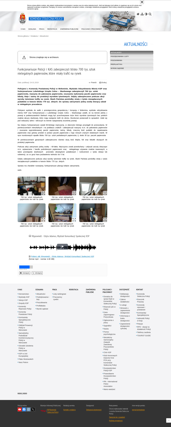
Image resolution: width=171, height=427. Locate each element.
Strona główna (23, 36)
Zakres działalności (124, 300)
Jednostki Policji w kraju (143, 319)
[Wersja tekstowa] (146, 14)
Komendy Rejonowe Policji (25, 307)
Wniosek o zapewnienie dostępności (125, 310)
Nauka (106, 329)
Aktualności (44, 36)
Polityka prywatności (116, 420)
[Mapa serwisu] (142, 14)
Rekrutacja (73, 289)
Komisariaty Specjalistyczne (143, 314)
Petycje (140, 324)
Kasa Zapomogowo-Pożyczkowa (109, 314)
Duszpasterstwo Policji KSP (110, 369)
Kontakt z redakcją (69, 409)
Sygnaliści (107, 326)
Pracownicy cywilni (57, 298)
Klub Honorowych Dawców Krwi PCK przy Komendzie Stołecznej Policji (110, 360)
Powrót (92, 83)
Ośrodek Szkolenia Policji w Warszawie (26, 348)
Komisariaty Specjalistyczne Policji (25, 319)
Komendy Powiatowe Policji (25, 313)
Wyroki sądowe (117, 68)
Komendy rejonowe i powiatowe (141, 307)
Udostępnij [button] (24, 273)
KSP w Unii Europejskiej (23, 355)
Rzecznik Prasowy (140, 300)
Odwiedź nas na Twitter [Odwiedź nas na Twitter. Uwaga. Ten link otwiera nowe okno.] (33, 409)
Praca (54, 289)
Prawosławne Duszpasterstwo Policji (110, 376)
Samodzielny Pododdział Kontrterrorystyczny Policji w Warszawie (26, 338)
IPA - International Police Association (110, 384)
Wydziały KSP (24, 297)
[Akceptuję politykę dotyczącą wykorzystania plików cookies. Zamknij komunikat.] (142, 2)
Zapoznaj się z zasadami (117, 417)
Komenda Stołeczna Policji (143, 295)
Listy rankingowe (59, 294)
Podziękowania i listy (120, 56)
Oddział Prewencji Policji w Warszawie (25, 327)
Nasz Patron (23, 362)
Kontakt (139, 289)
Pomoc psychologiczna (109, 333)
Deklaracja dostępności (125, 295)
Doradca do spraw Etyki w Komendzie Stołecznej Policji (110, 300)
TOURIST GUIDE (144, 336)
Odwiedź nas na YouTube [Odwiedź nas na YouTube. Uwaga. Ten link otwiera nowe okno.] (20, 409)
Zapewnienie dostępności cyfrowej (125, 326)
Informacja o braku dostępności (125, 318)
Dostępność (124, 289)
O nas (20, 289)
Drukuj (102, 83)
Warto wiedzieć (109, 389)
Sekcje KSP (23, 300)
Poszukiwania (116, 60)
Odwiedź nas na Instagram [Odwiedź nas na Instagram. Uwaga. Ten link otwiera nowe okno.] (28, 409)
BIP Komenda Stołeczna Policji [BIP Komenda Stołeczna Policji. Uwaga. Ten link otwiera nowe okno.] (52, 410)
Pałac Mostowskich (26, 359)
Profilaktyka (116, 64)
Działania (34, 36)
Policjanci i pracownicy (107, 290)
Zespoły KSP (24, 303)
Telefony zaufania (144, 332)
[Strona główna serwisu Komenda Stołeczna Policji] (138, 14)
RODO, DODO (22, 393)
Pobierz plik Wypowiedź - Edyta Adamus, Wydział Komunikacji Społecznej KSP (62, 256)
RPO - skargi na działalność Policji (144, 328)
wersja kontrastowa (138, 409)
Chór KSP (107, 352)
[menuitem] (23, 28)
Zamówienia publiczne (90, 290)
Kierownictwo (24, 294)
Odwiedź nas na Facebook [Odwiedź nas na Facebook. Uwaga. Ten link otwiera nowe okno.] (24, 409)
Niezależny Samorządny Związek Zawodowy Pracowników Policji (109, 343)
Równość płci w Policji (109, 308)
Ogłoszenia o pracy (109, 321)
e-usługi (123, 305)
